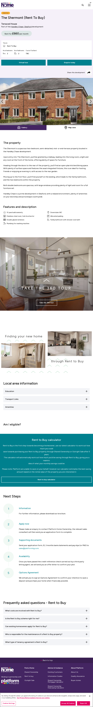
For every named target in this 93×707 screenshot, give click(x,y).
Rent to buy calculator (46, 480)
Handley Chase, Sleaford (21, 27)
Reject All (83, 703)
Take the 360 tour (46, 307)
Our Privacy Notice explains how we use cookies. (33, 698)
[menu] (89, 5)
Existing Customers (55, 672)
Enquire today (69, 63)
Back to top (46, 660)
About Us (74, 672)
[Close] (89, 696)
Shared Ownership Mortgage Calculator (55, 681)
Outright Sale (29, 680)
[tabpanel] (46, 101)
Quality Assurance (78, 676)
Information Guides (55, 676)
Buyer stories (76, 680)
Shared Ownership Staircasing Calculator (56, 687)
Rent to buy (28, 676)
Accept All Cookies (68, 703)
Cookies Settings (9, 703)
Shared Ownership (31, 672)
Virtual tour (23, 63)
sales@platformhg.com (29, 548)
